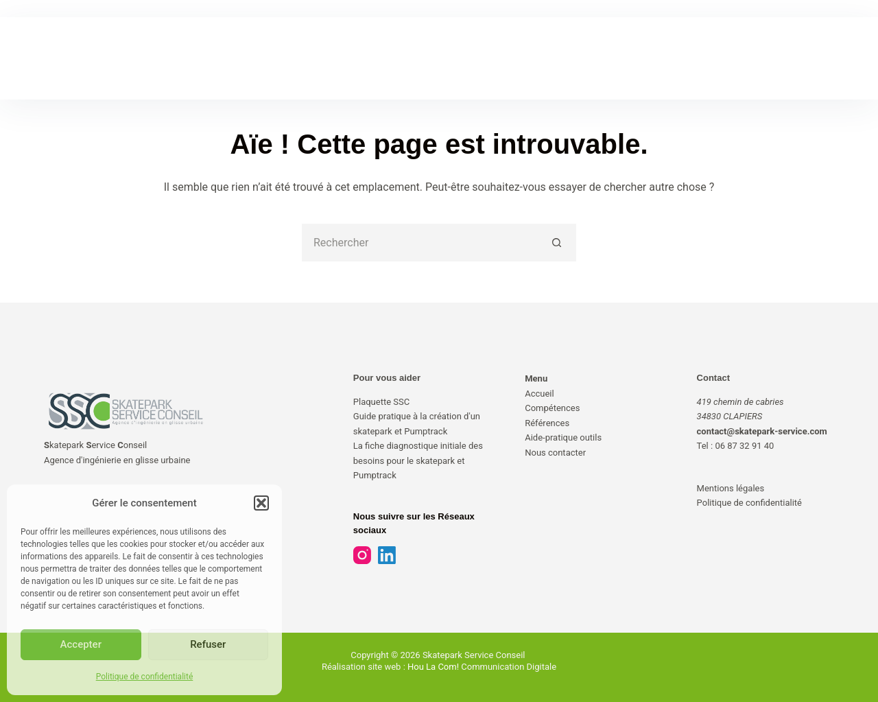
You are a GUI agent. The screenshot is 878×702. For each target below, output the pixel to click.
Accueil (539, 393)
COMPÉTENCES (305, 58)
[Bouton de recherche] (557, 242)
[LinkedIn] (387, 555)
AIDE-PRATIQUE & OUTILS (512, 58)
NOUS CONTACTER (636, 58)
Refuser (208, 644)
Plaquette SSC (381, 402)
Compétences (552, 408)
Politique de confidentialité (144, 676)
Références (547, 423)
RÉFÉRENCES (398, 58)
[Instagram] (362, 555)
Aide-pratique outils (563, 437)
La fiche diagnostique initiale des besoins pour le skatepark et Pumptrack (418, 460)
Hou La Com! (433, 667)
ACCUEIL (221, 58)
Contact (713, 378)
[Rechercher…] (420, 242)
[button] (261, 503)
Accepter (81, 644)
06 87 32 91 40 (744, 446)
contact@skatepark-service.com (762, 431)
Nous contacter (555, 452)
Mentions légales (731, 488)
